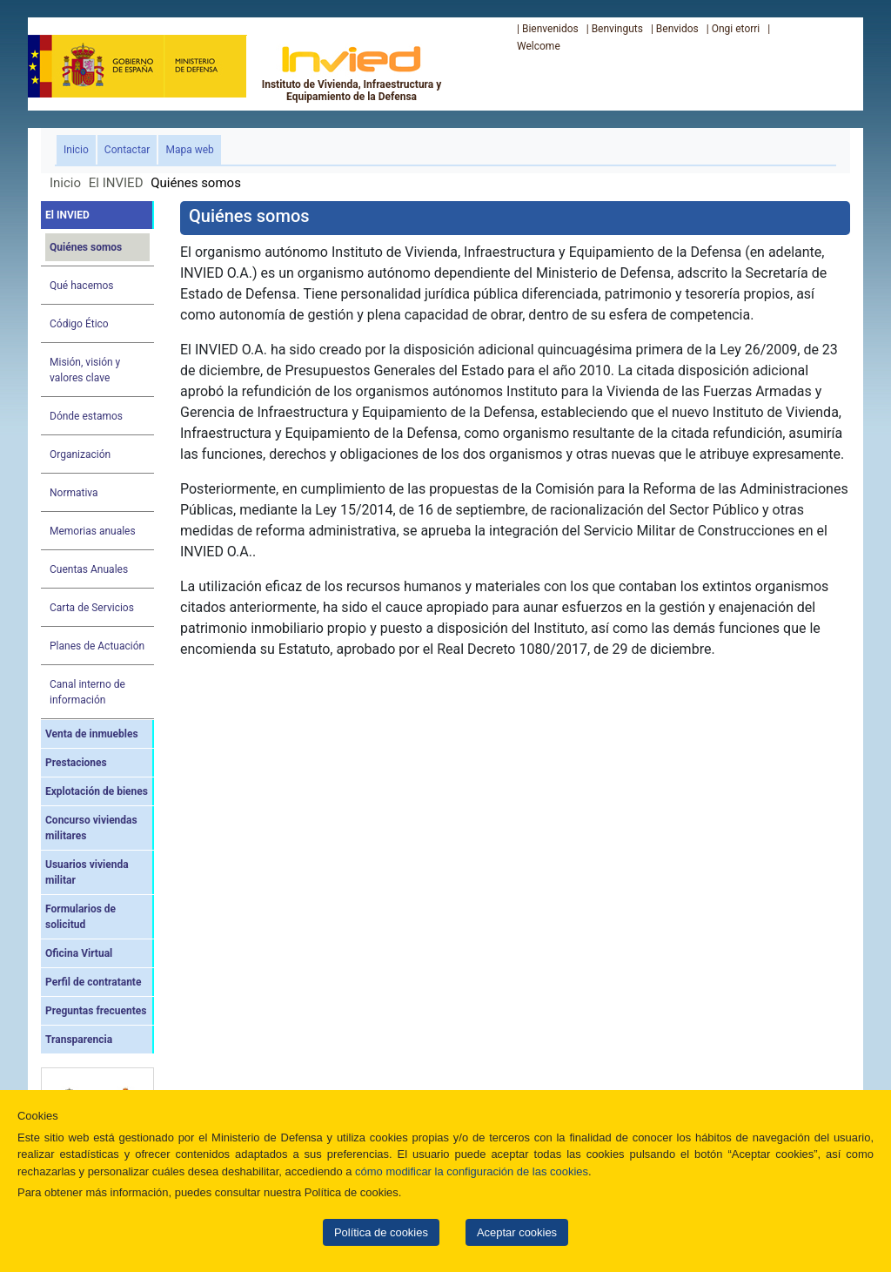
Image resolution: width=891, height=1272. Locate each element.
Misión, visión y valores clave (85, 370)
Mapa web (189, 150)
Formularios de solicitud (80, 917)
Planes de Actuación (97, 646)
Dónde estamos (86, 416)
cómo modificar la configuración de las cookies (471, 1171)
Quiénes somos (86, 247)
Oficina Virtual (78, 953)
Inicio (80, 148)
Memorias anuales (93, 531)
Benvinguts (617, 29)
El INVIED (116, 183)
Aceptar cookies (517, 1232)
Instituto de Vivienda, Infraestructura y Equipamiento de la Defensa (352, 73)
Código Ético (79, 324)
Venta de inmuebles (91, 734)
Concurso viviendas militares (91, 828)
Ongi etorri (736, 29)
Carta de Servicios (92, 608)
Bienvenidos (550, 29)
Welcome (538, 46)
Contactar (127, 150)
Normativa (74, 493)
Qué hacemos (82, 285)
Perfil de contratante (93, 982)
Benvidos (677, 29)
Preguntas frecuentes (95, 1011)
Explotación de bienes (96, 791)
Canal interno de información (87, 692)
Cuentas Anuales (89, 569)
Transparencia (78, 1039)
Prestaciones (76, 763)
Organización (80, 454)
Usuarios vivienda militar (87, 872)
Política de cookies (381, 1232)
